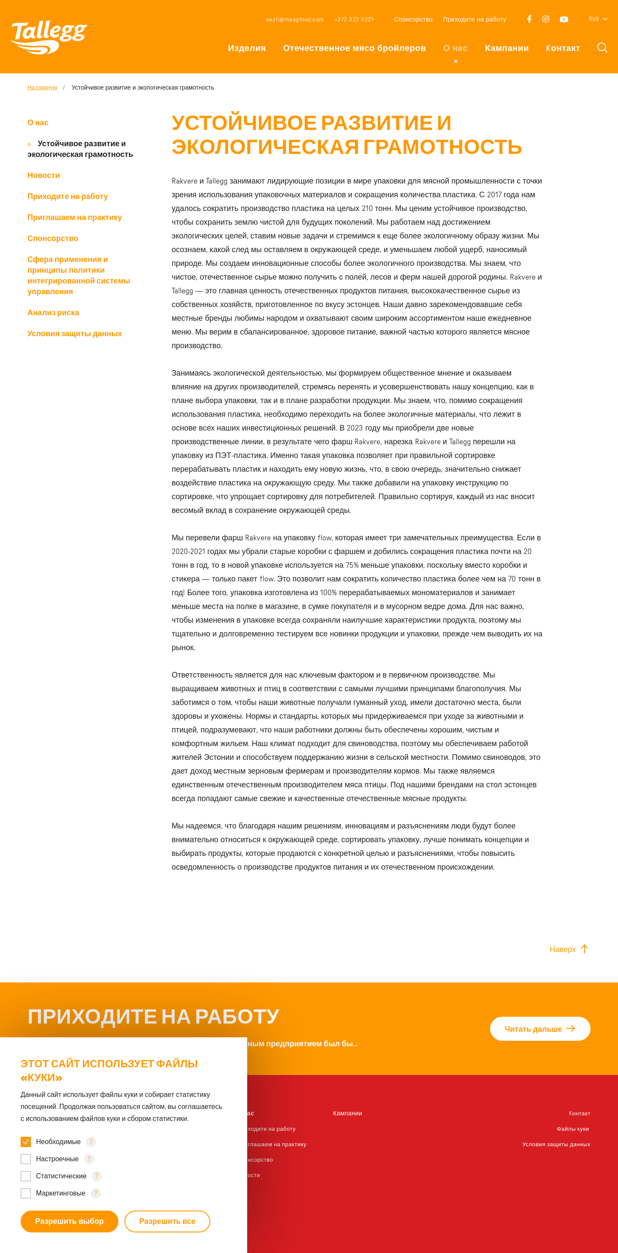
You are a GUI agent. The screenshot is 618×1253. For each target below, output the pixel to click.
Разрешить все (168, 1221)
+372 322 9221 (354, 20)
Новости (43, 176)
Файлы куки (572, 1129)
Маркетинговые (60, 1193)
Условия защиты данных (74, 334)
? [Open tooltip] (91, 1141)
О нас (455, 48)
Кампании (507, 48)
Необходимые (58, 1141)
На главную (43, 88)
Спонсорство (413, 20)
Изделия (247, 48)
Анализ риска (53, 313)
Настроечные (57, 1158)
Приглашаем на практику (74, 218)
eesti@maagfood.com (295, 20)
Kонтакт (563, 48)
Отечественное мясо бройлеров (354, 48)
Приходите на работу (474, 20)
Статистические (61, 1175)
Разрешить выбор (69, 1221)
